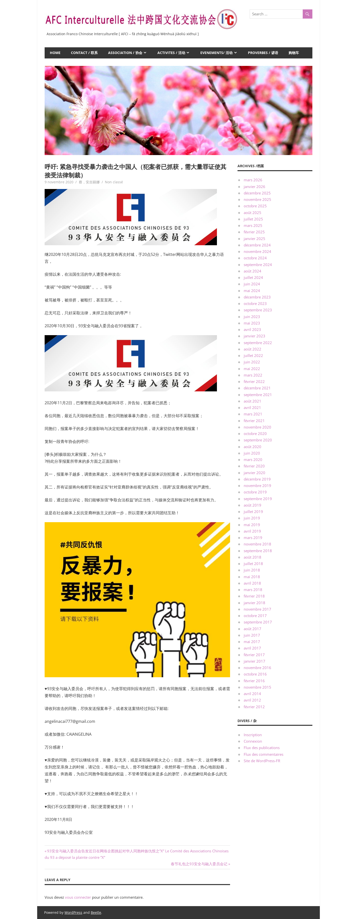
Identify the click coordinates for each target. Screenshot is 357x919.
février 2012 (254, 706)
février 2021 (254, 420)
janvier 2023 (254, 335)
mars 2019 (253, 537)
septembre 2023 (258, 309)
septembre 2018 (258, 550)
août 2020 (252, 446)
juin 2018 (252, 570)
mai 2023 (252, 323)
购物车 (294, 52)
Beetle (96, 912)
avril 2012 (252, 700)
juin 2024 (252, 283)
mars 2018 (253, 589)
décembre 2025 (257, 192)
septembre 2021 (258, 394)
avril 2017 (252, 648)
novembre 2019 (257, 485)
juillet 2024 (253, 277)
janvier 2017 (254, 661)
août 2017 (252, 628)
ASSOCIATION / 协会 (125, 52)
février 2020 (254, 465)
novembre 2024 (257, 251)
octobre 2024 (255, 257)
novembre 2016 (257, 667)
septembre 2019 (258, 498)
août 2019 (252, 505)
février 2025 (254, 231)
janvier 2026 (254, 186)
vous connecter (78, 897)
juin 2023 (252, 316)
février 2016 (254, 680)
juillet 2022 (253, 355)
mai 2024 (252, 290)
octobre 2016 (255, 674)
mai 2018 (252, 576)
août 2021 (252, 401)
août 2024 (252, 271)
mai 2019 (252, 524)
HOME (55, 52)
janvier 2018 (254, 602)
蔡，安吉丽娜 (89, 182)
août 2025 (252, 212)
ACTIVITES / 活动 (171, 52)
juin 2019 (252, 517)
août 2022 (252, 349)
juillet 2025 (253, 218)
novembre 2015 (257, 687)
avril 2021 (252, 407)
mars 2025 (253, 225)
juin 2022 (252, 361)
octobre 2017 (255, 615)
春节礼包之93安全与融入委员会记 (199, 863)
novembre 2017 (257, 609)
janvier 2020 (254, 472)
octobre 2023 (255, 303)
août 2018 (252, 557)
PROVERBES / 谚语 (263, 52)
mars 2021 (253, 413)
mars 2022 (253, 375)
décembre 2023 (257, 297)
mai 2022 (252, 368)
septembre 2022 (258, 342)
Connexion (253, 741)
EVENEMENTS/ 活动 (216, 52)
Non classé (114, 182)
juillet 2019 (253, 511)
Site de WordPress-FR (262, 760)
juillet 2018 (253, 563)
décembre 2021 (257, 387)
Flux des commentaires (263, 754)
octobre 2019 (255, 491)
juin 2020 (252, 453)
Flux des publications (262, 747)
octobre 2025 (255, 205)
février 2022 (254, 381)
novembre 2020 (257, 427)
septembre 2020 (258, 439)
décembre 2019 (257, 479)
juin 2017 (252, 635)
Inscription (253, 734)
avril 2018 (252, 583)
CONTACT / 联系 (84, 52)
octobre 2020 (255, 433)
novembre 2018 (257, 543)
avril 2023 (252, 329)
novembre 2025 (257, 199)
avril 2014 (252, 693)
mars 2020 (253, 459)
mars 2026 (253, 179)
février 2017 (254, 654)
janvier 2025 (254, 238)
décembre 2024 (257, 245)
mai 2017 (252, 641)
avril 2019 (252, 531)
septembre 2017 (258, 622)
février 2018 (254, 596)
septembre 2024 (258, 264)
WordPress (73, 912)
